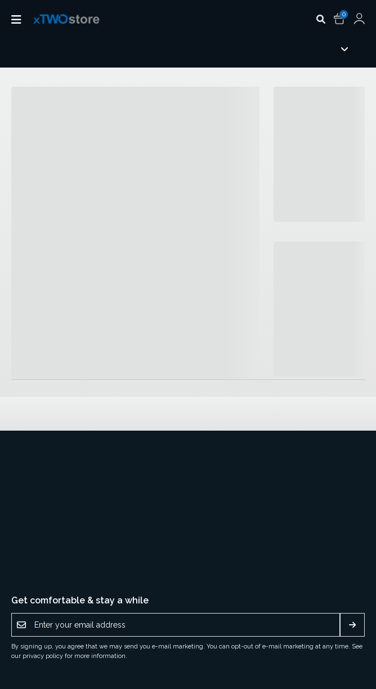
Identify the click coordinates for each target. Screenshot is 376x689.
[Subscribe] (352, 625)
